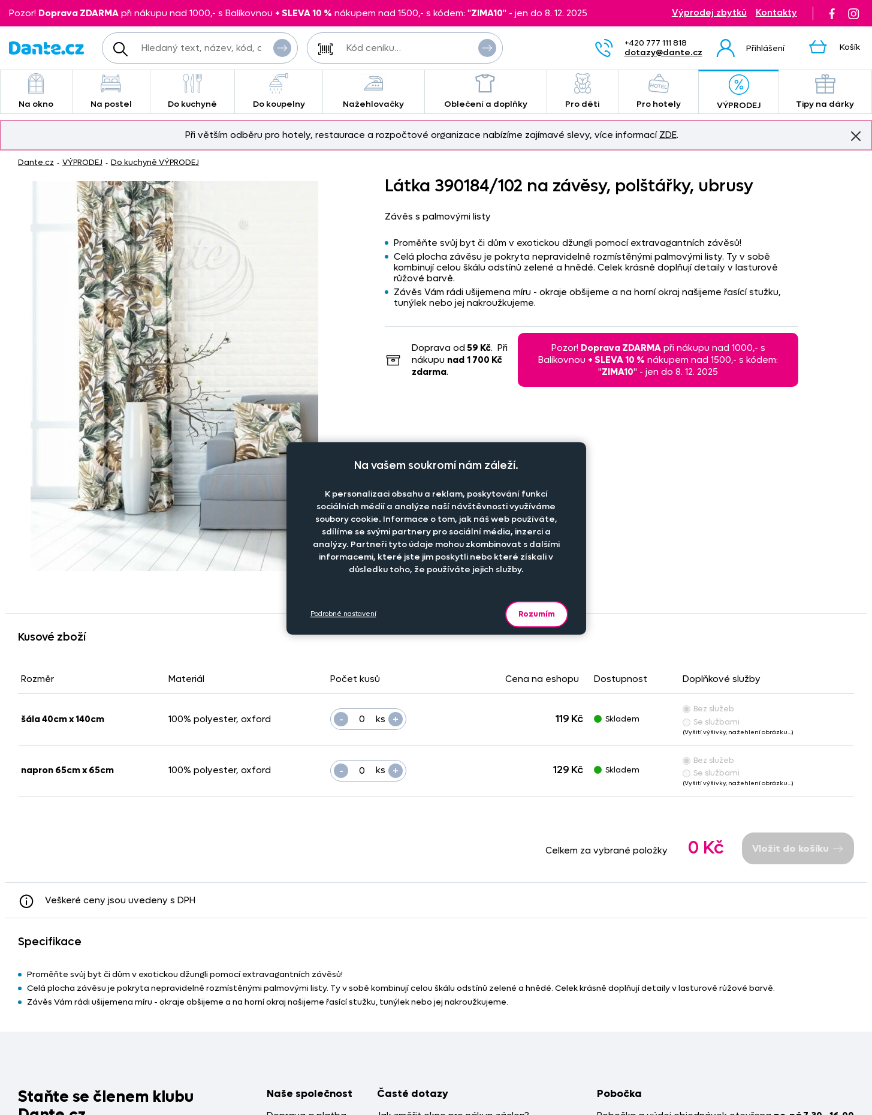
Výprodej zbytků (709, 13)
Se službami (711, 722)
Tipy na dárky (825, 91)
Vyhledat (282, 47)
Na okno (36, 91)
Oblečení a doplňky (486, 91)
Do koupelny (278, 91)
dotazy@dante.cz (663, 52)
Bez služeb (708, 709)
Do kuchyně (192, 91)
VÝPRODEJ (738, 92)
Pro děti (582, 91)
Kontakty (776, 13)
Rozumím (536, 614)
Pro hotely (658, 91)
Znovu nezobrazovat (856, 136)
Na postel (111, 91)
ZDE (668, 135)
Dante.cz (36, 162)
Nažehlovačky (373, 91)
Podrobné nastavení (343, 613)
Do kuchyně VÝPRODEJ (155, 162)
